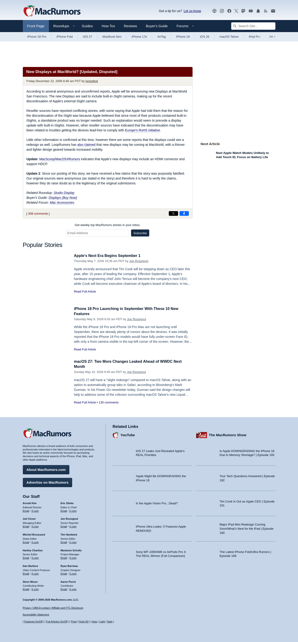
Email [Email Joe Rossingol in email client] (64, 525)
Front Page (35, 26)
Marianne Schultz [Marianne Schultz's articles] (71, 549)
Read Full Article (85, 291)
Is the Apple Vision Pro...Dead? (157, 503)
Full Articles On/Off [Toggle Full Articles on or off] (57, 621)
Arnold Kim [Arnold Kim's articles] (30, 502)
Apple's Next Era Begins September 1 (109, 255)
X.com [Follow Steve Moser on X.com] (35, 588)
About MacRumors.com (46, 469)
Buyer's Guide (157, 26)
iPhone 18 (183, 36)
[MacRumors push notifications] (258, 11)
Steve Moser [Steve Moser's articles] (30, 581)
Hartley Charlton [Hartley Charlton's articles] (33, 549)
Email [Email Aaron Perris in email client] (64, 588)
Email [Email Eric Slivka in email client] (64, 510)
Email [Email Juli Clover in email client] (26, 525)
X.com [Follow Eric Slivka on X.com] (73, 510)
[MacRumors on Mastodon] (243, 11)
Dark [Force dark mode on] (109, 621)
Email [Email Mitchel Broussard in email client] (26, 541)
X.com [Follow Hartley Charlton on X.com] (35, 557)
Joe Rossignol (138, 261)
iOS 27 (87, 36)
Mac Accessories (62, 202)
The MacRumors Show (227, 434)
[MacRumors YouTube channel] (250, 11)
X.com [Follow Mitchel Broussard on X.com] (35, 541)
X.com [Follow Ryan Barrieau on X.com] (73, 573)
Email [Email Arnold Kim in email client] (26, 510)
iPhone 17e (139, 36)
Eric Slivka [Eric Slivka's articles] (67, 502)
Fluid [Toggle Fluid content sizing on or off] (74, 621)
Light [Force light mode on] (102, 621)
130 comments (109, 402)
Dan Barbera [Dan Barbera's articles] (30, 565)
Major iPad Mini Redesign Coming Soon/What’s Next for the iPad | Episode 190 (247, 528)
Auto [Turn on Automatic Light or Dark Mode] (94, 621)
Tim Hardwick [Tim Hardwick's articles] (69, 533)
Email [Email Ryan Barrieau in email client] (64, 573)
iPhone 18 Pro (36, 36)
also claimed (86, 144)
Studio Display (64, 193)
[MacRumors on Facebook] (229, 11)
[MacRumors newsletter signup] (273, 11)
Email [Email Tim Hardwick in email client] (64, 541)
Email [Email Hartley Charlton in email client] (26, 557)
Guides (87, 26)
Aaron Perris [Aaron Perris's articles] (68, 581)
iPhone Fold (65, 36)
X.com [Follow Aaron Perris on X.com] (73, 588)
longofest (92, 81)
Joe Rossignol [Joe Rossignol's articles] (69, 518)
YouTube (128, 434)
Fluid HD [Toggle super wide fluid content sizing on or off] (84, 621)
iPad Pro (255, 36)
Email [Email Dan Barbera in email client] (26, 573)
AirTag (161, 36)
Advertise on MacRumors (48, 482)
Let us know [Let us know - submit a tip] (192, 11)
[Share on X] (173, 213)
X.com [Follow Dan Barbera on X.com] (35, 573)
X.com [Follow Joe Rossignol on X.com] (73, 525)
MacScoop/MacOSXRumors (59, 159)
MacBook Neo (112, 36)
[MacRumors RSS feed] (265, 11)
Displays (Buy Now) (63, 198)
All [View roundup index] (272, 36)
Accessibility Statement (36, 614)
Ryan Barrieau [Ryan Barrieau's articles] (69, 565)
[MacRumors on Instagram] (222, 11)
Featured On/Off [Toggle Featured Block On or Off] (33, 621)
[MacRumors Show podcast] (214, 11)
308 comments (38, 213)
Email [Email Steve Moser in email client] (26, 588)
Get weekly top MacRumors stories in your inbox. (108, 225)
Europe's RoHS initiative (142, 130)
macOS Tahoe (229, 36)
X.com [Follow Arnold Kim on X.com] (35, 510)
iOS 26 (204, 36)
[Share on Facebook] (184, 213)
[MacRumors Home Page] (52, 11)
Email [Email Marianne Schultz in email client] (64, 557)
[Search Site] (253, 26)
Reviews (130, 26)
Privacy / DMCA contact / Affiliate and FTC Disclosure (53, 607)
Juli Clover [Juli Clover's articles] (29, 518)
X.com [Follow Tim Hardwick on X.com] (73, 541)
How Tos (108, 26)
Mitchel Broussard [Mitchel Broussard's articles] (34, 533)
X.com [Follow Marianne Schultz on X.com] (73, 557)
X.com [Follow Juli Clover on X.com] (35, 525)
